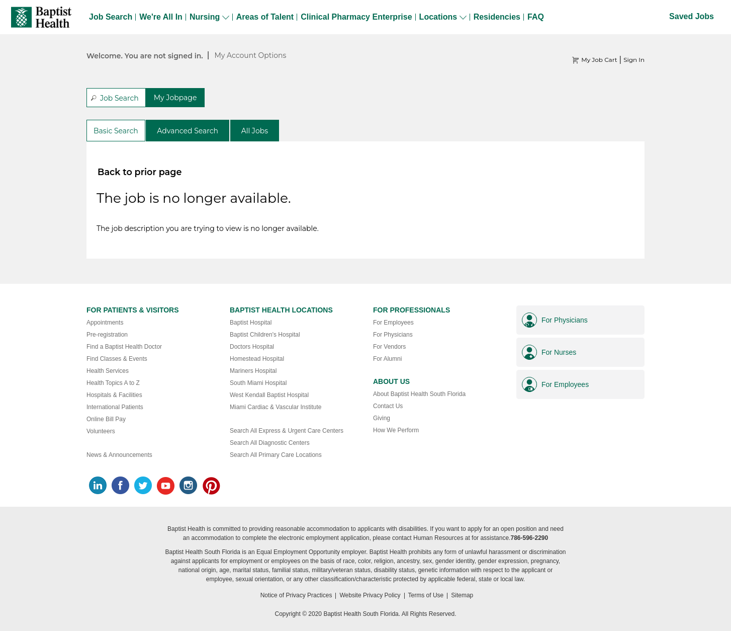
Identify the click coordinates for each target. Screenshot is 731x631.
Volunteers (100, 431)
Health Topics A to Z (113, 382)
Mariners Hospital (253, 370)
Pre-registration (107, 334)
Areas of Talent (265, 17)
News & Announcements (119, 454)
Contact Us (388, 406)
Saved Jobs (691, 16)
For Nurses (558, 352)
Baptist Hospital (250, 322)
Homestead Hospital (257, 358)
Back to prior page (139, 172)
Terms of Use (426, 595)
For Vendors (389, 346)
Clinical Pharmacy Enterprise (356, 17)
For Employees (393, 322)
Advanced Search (187, 130)
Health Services (107, 370)
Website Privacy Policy (369, 595)
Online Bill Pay (106, 419)
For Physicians (393, 334)
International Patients (114, 407)
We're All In (160, 17)
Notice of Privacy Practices (296, 595)
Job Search (110, 17)
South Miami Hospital (258, 382)
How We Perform (396, 430)
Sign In (634, 59)
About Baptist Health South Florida (419, 394)
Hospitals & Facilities (114, 395)
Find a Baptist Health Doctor (124, 346)
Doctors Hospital (252, 346)
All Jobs (254, 130)
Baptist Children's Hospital (265, 334)
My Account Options (250, 55)
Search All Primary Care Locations (276, 454)
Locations (443, 17)
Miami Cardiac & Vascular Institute (276, 407)
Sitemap (462, 595)
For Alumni (387, 358)
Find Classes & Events (116, 358)
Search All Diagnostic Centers (270, 442)
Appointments (104, 322)
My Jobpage (175, 97)
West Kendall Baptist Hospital (269, 395)
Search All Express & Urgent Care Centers (286, 430)
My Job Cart (599, 59)
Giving (381, 418)
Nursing (209, 17)
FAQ (535, 17)
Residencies (497, 17)
